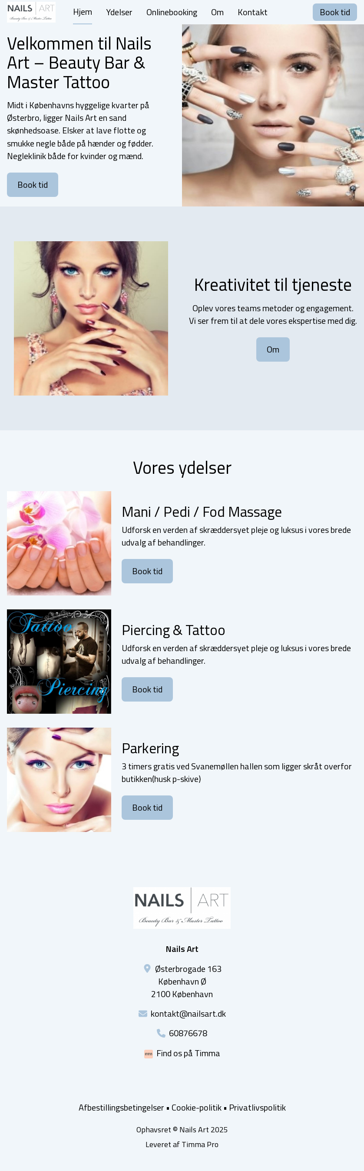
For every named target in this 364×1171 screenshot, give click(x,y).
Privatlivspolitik (257, 1107)
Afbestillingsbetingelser (121, 1107)
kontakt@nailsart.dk (188, 1013)
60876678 (188, 1033)
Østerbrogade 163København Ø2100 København (186, 981)
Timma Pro (200, 1144)
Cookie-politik (197, 1107)
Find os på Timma (188, 1053)
